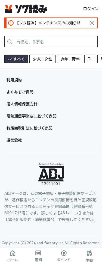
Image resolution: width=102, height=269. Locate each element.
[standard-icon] (91, 22)
